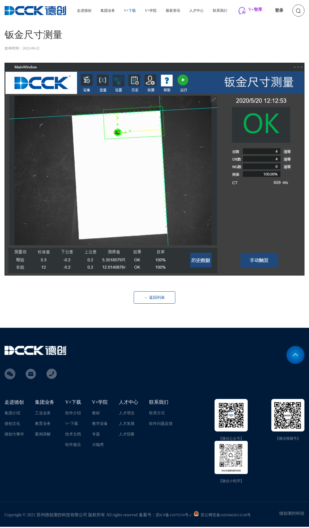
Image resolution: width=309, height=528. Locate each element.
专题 (95, 435)
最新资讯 (173, 10)
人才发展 (126, 424)
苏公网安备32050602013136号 (230, 516)
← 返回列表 (154, 298)
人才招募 (126, 435)
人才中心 (196, 10)
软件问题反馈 (160, 424)
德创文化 (13, 424)
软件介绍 (73, 414)
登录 (279, 10)
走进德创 (84, 10)
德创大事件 (15, 435)
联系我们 (220, 10)
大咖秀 (97, 446)
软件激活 (73, 446)
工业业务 (44, 414)
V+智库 (255, 9)
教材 (95, 414)
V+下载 (130, 10)
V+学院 (151, 10)
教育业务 (44, 424)
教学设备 (99, 424)
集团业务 (107, 10)
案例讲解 (44, 435)
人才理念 (126, 414)
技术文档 (73, 435)
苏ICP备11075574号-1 (175, 516)
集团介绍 (13, 414)
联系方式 (155, 414)
